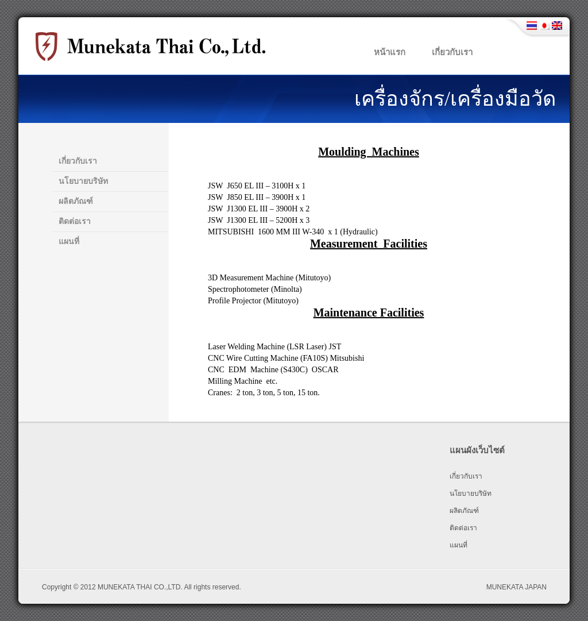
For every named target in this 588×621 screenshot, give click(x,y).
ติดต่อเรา (75, 221)
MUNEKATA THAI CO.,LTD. (140, 587)
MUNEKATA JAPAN (516, 587)
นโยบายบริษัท (83, 181)
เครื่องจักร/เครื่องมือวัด (455, 98)
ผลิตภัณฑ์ (76, 201)
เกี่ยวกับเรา (452, 52)
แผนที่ (69, 241)
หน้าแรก (389, 52)
